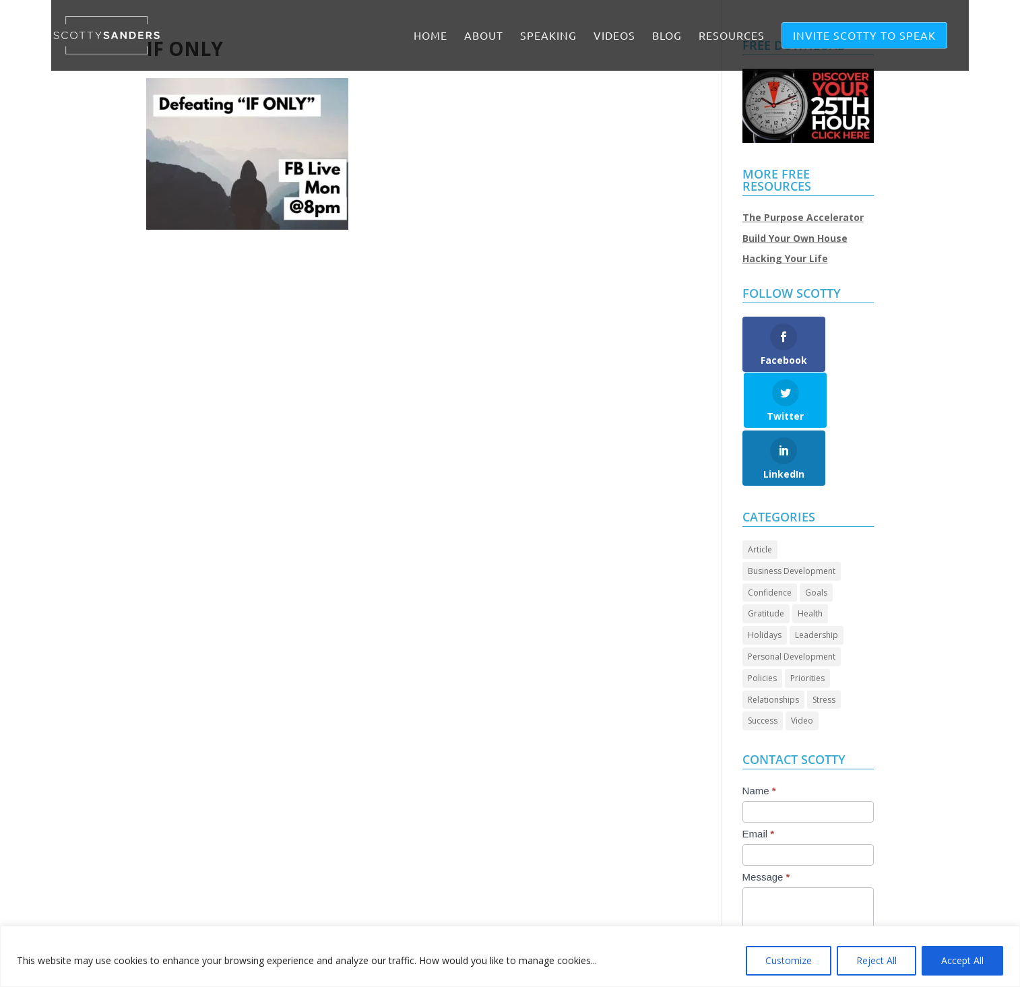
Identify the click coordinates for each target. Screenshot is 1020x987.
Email (758, 778)
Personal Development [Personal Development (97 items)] (791, 600)
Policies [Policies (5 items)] (762, 622)
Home (430, 36)
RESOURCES (732, 36)
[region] (510, 956)
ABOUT (483, 36)
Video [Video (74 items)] (802, 664)
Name (759, 734)
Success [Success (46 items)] (762, 664)
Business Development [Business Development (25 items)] (791, 515)
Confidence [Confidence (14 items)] (770, 536)
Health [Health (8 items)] (810, 557)
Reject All (876, 960)
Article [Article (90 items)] (760, 493)
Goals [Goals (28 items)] (816, 536)
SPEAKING (548, 36)
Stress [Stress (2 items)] (823, 643)
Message (766, 821)
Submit (772, 918)
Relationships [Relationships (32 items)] (773, 643)
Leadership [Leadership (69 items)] (816, 579)
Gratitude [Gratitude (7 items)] (766, 557)
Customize (788, 960)
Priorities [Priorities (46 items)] (807, 622)
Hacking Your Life (785, 258)
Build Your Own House (795, 238)
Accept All (962, 960)
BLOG (667, 36)
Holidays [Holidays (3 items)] (765, 579)
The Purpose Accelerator (803, 217)
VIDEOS (614, 36)
